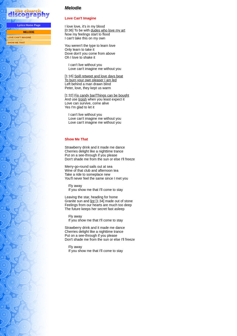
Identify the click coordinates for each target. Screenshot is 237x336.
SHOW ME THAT (16, 42)
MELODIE (28, 32)
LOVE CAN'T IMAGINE (19, 37)
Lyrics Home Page (29, 25)
